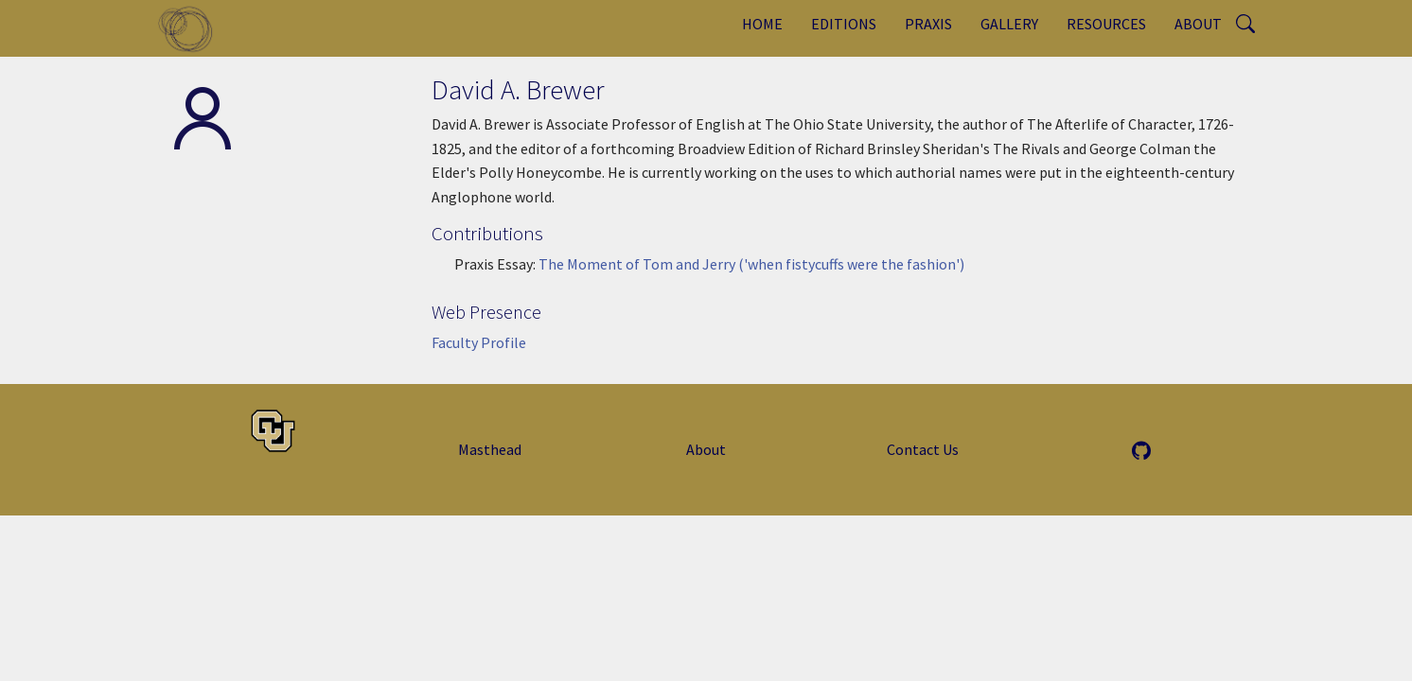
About (1198, 23)
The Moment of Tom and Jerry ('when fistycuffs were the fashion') (751, 263)
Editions (843, 23)
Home (762, 23)
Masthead (489, 449)
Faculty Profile (479, 342)
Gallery (1009, 23)
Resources (1106, 23)
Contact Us (923, 449)
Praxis (928, 23)
